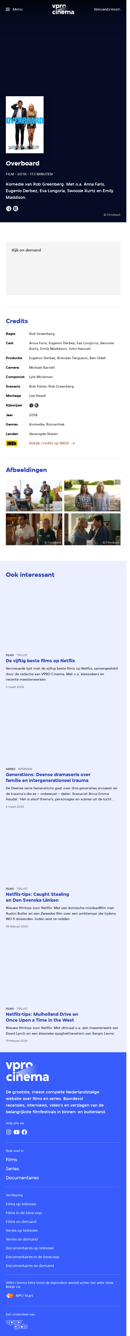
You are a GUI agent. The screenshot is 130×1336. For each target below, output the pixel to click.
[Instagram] (9, 1132)
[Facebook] (24, 1132)
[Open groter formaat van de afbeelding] (34, 495)
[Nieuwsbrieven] (107, 9)
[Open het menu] (14, 9)
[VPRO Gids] (17, 1325)
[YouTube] (16, 1132)
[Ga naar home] (63, 9)
